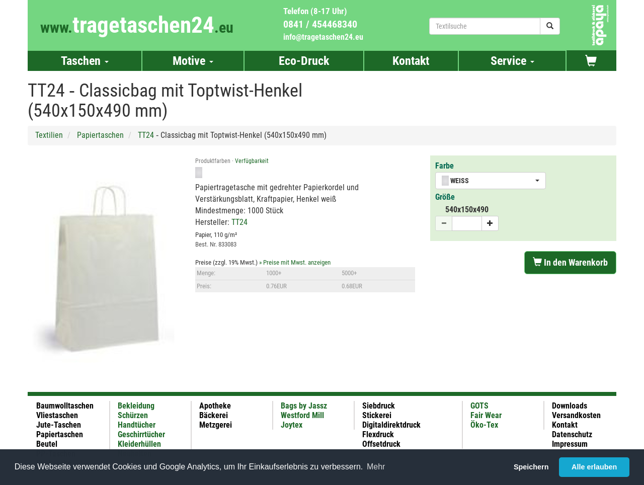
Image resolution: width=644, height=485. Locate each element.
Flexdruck (378, 434)
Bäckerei (213, 415)
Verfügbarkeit (252, 161)
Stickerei (376, 415)
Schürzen (133, 415)
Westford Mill (302, 415)
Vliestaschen (57, 415)
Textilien (49, 135)
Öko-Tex (484, 425)
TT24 (146, 135)
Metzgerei (215, 425)
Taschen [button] (85, 61)
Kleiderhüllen (139, 444)
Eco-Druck (304, 61)
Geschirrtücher (141, 434)
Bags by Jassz (304, 406)
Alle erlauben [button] (594, 467)
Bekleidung (136, 406)
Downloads (569, 406)
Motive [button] (193, 61)
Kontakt (410, 61)
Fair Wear (486, 415)
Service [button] (512, 61)
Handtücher (136, 425)
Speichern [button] (531, 467)
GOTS (479, 406)
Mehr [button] (376, 466)
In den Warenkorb (570, 262)
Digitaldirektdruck (391, 425)
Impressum (570, 444)
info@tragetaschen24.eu (323, 37)
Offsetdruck (381, 444)
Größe (445, 197)
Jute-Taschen (58, 425)
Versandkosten (576, 415)
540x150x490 (467, 209)
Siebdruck (378, 406)
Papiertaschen (100, 135)
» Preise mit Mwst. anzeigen (295, 262)
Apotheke (215, 406)
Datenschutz (572, 434)
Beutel (46, 444)
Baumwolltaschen (65, 406)
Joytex (291, 425)
